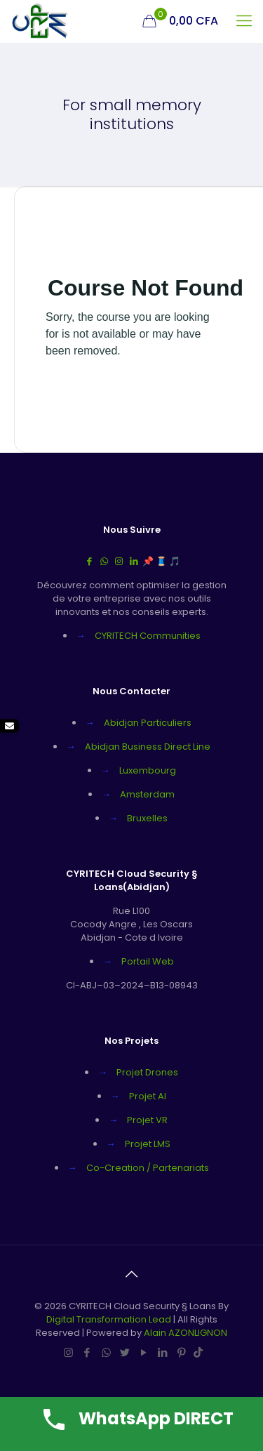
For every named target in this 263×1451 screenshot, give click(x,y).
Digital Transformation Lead (109, 1319)
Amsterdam (147, 794)
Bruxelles (147, 818)
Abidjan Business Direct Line (147, 746)
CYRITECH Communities (148, 635)
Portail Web (147, 961)
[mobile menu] (244, 21)
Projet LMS (147, 1144)
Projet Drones (147, 1072)
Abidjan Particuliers (147, 722)
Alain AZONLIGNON (185, 1332)
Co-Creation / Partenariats (147, 1167)
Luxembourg (147, 770)
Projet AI (147, 1096)
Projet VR (147, 1120)
